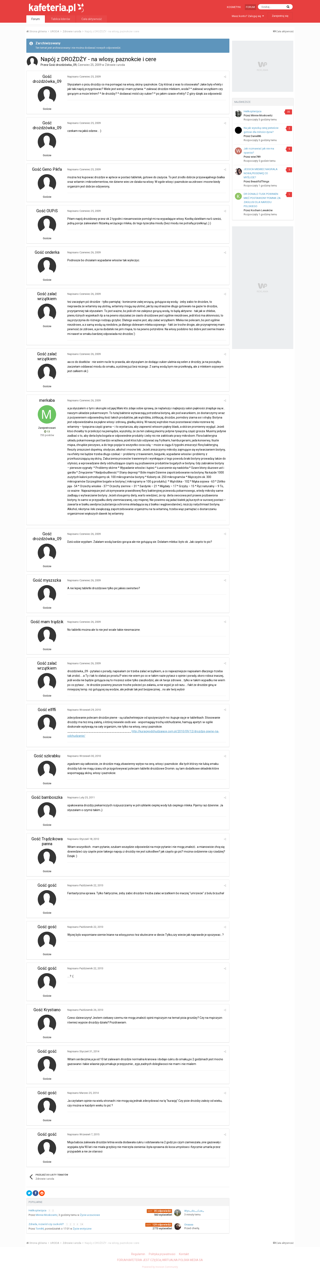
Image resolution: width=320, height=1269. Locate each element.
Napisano (84, 76)
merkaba (47, 400)
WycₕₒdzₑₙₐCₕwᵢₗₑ (194, 1210)
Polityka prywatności (162, 1254)
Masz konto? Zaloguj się (248, 16)
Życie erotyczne (82, 1228)
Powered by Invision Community (160, 1267)
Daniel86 (256, 136)
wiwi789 (255, 156)
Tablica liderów (60, 19)
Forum (250, 7)
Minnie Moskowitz (46, 1214)
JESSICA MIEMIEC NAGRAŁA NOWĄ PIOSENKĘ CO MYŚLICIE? (261, 173)
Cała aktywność (91, 19)
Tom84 (40, 1228)
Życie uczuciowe (90, 1214)
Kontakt (184, 1254)
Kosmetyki (234, 7)
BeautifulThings (260, 181)
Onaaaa (188, 1224)
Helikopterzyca (38, 1210)
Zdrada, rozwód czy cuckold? (46, 1224)
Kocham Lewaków (262, 210)
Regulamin (138, 1254)
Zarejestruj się (280, 15)
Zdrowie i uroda (115, 64)
